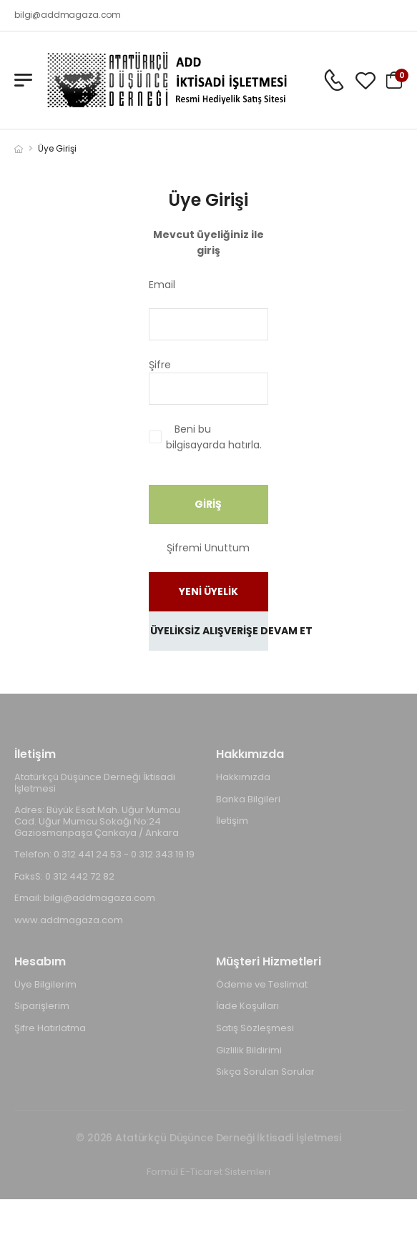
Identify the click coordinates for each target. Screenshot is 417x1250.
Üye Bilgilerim (45, 984)
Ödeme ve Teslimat (262, 984)
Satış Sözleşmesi (255, 1028)
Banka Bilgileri (248, 799)
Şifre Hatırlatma (50, 1028)
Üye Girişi (57, 148)
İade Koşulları (247, 1006)
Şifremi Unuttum (208, 548)
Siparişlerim (41, 1006)
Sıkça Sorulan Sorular (265, 1071)
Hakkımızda (243, 777)
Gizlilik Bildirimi (249, 1050)
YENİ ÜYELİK (208, 591)
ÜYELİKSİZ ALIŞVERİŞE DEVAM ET (209, 631)
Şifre (199, 365)
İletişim (232, 820)
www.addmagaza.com (68, 920)
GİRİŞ (208, 504)
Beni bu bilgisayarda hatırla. (214, 437)
